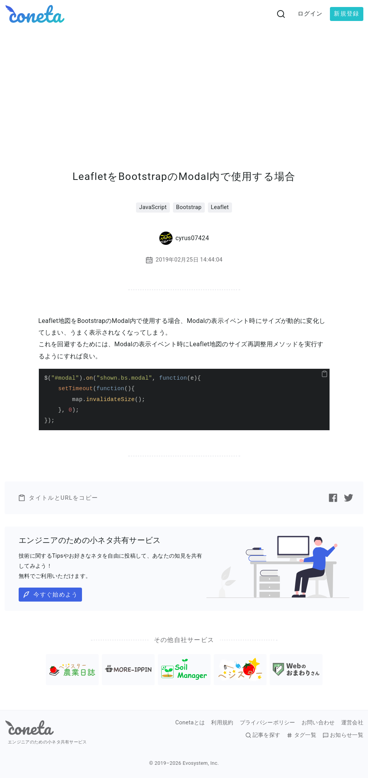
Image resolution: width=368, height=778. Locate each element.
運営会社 (352, 723)
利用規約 (222, 723)
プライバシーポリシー (267, 723)
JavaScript (153, 207)
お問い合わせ (318, 723)
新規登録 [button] (346, 13)
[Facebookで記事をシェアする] (333, 497)
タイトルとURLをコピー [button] (58, 498)
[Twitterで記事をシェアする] (348, 497)
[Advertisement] (184, 86)
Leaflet (220, 207)
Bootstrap (189, 207)
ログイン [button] (310, 13)
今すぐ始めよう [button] (50, 594)
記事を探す (263, 735)
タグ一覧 (301, 735)
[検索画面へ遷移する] (281, 14)
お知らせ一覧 (343, 735)
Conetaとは (190, 723)
